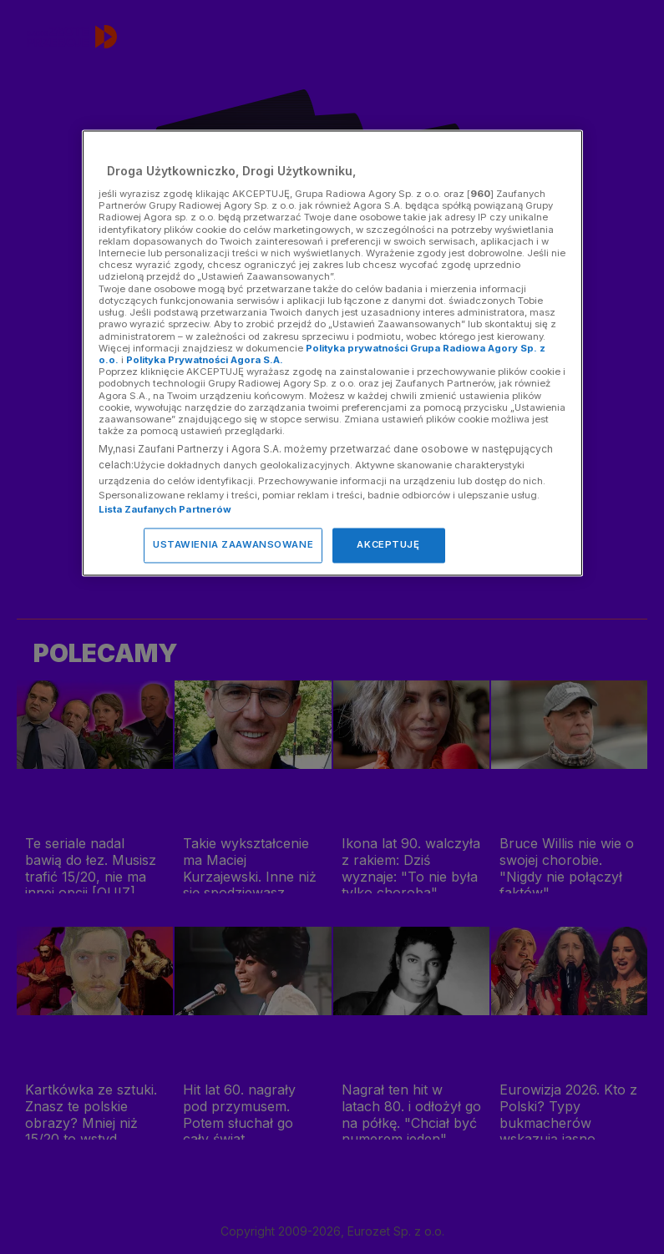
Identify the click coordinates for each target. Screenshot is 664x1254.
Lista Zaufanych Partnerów (165, 510)
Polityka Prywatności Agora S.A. (204, 360)
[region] (332, 353)
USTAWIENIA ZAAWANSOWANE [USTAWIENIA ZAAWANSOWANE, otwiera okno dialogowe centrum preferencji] (233, 545)
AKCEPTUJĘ (388, 545)
